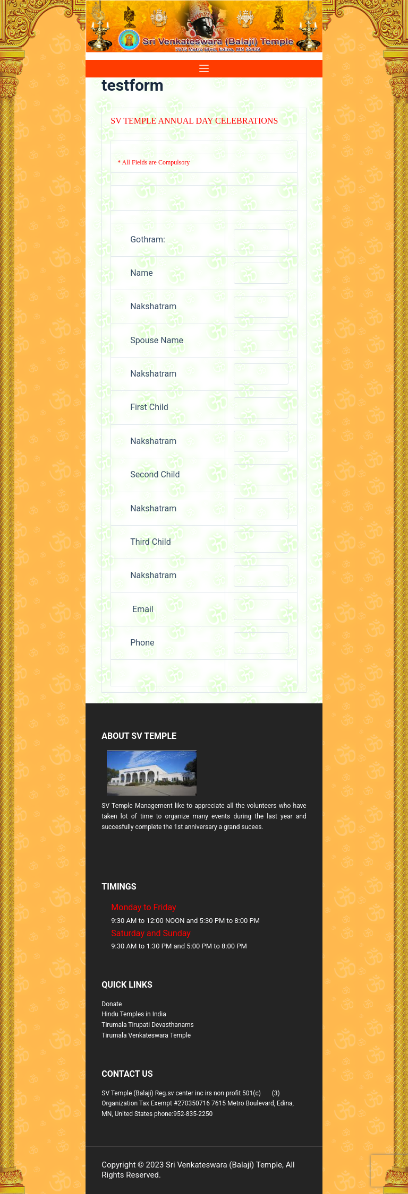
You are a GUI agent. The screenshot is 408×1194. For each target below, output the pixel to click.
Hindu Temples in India (133, 1014)
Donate (111, 1004)
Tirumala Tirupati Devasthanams (147, 1025)
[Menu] (204, 68)
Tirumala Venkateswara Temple (146, 1035)
